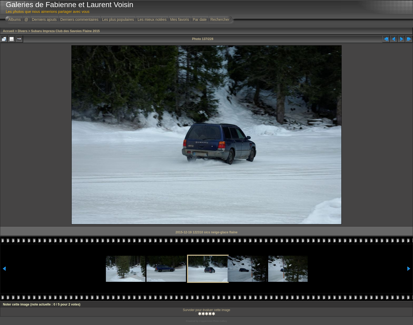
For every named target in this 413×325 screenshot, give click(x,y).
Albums (14, 19)
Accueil (8, 31)
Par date (200, 19)
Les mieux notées (151, 19)
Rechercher (219, 19)
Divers (22, 31)
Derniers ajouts (44, 19)
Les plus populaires (118, 19)
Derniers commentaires (79, 19)
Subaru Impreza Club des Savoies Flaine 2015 (65, 31)
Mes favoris (179, 19)
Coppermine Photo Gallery (213, 321)
